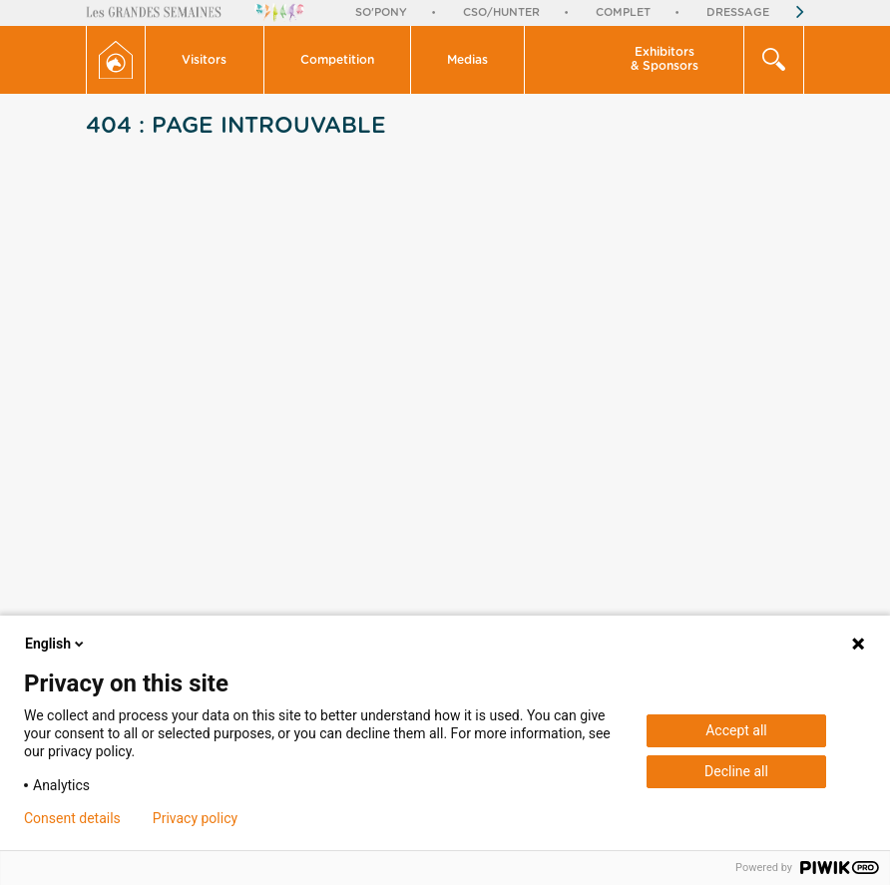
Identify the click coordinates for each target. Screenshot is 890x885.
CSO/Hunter (501, 12)
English (56, 644)
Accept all (736, 730)
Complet (623, 12)
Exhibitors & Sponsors (664, 59)
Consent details (72, 818)
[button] (204, 60)
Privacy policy (195, 818)
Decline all (736, 771)
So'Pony (381, 12)
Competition (337, 60)
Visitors (204, 60)
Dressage (737, 12)
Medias (467, 60)
